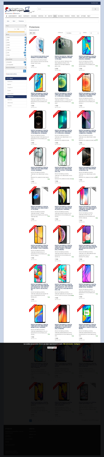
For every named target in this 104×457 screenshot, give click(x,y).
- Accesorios (9, 81)
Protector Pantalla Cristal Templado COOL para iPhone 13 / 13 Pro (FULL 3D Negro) (63, 132)
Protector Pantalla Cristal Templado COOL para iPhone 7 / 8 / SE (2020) (40, 208)
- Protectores (9, 96)
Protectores (21, 21)
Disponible (9, 62)
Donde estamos (9, 13)
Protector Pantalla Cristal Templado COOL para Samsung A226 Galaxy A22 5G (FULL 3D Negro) (88, 247)
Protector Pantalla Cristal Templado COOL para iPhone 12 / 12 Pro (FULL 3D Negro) (63, 95)
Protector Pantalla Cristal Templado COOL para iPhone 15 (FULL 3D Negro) (39, 169)
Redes (78, 16)
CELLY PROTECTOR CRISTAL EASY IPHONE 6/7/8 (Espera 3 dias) (40, 57)
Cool (8, 52)
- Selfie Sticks (9, 102)
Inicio (8, 21)
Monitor (50, 16)
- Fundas (8, 90)
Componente (26, 16)
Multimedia (60, 16)
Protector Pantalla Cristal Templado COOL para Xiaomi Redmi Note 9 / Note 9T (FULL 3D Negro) (88, 326)
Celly (8, 47)
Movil (55, 16)
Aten (8, 40)
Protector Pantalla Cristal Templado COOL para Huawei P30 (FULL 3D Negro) (87, 58)
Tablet (88, 16)
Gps (46, 16)
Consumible (34, 16)
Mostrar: (85, 32)
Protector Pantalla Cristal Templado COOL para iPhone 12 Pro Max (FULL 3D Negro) (39, 132)
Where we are (16, 13)
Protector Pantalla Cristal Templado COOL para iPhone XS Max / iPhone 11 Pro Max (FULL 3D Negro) (63, 247)
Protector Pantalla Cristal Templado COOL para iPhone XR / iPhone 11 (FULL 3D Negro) (39, 247)
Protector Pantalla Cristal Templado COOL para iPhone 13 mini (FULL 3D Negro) (87, 132)
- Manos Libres (9, 93)
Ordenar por (60, 32)
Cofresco (9, 50)
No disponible (10, 64)
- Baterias (8, 84)
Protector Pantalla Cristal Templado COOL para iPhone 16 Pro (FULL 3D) (87, 169)
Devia (8, 55)
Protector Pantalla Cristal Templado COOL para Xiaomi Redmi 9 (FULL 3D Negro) (87, 286)
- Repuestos (9, 99)
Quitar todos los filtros (11, 74)
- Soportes (8, 105)
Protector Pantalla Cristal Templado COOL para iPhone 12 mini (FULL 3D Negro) (87, 95)
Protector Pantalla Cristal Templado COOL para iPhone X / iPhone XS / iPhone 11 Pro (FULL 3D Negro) (88, 208)
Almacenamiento (13, 16)
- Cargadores (9, 87)
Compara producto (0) (34, 30)
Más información (68, 344)
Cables (20, 16)
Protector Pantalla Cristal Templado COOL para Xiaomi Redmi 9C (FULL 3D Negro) (39, 326)
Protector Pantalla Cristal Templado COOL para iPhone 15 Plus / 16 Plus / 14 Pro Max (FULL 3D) (63, 169)
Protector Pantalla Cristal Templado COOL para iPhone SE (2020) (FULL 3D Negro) (63, 208)
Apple (8, 37)
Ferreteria (40, 16)
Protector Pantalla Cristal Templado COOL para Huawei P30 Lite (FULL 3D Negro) (39, 95)
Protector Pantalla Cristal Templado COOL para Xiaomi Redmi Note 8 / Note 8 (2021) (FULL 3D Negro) (63, 326)
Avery (8, 42)
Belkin (8, 45)
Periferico (67, 16)
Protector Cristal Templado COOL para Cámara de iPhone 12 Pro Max (64, 58)
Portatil (73, 16)
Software (83, 16)
